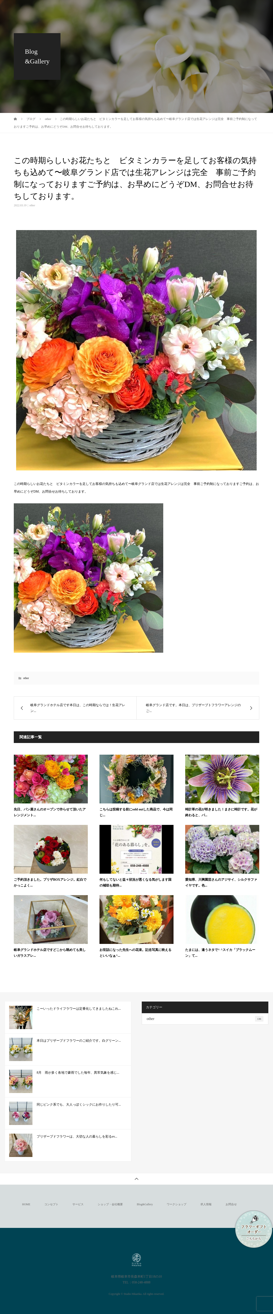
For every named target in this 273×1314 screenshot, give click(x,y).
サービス (66, 8)
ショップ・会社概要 (101, 8)
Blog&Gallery (138, 8)
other (32, 205)
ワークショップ (172, 8)
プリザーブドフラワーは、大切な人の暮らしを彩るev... (77, 1136)
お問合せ (37, 24)
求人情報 (239, 8)
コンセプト (39, 8)
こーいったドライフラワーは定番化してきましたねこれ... (79, 1008)
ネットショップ (208, 8)
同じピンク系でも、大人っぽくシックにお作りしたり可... (79, 1104)
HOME (26, 1204)
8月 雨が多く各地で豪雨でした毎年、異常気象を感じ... (78, 1072)
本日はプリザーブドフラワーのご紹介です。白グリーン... (79, 1040)
